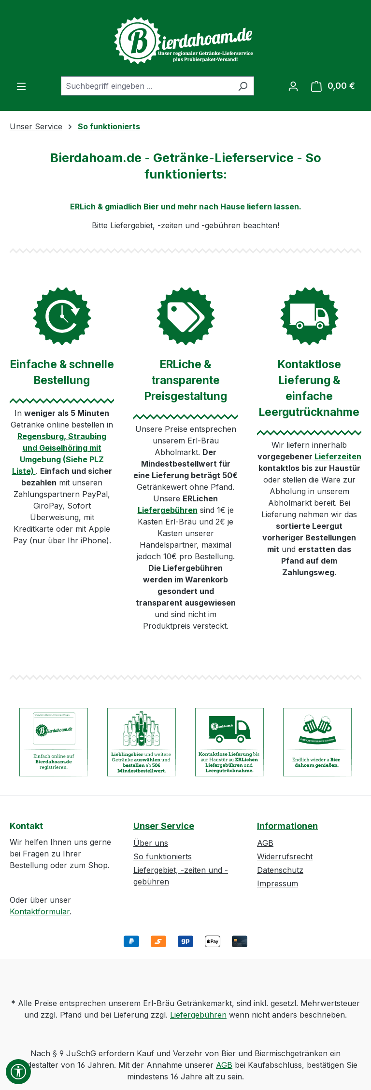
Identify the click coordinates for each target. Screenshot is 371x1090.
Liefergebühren (168, 510)
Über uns (150, 843)
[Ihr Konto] (293, 86)
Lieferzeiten (337, 456)
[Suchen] (242, 86)
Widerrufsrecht (285, 856)
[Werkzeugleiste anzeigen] (18, 1071)
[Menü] (21, 86)
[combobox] (146, 86)
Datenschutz (280, 870)
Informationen (287, 826)
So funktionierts (162, 856)
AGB (265, 843)
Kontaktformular (40, 911)
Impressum (277, 883)
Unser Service (163, 826)
